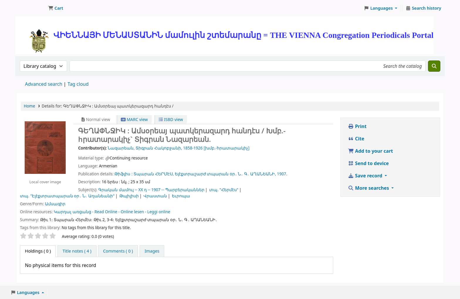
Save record (365, 175)
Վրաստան (155, 196)
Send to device (368, 163)
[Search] (434, 66)
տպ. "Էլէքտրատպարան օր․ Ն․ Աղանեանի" (67, 196)
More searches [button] (369, 188)
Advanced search (43, 84)
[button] (55, 8)
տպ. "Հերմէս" (223, 189)
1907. (282, 174)
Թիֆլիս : (123, 174)
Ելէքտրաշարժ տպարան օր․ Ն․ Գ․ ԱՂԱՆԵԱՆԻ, (225, 174)
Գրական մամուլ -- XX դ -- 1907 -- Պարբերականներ (151, 189)
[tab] (77, 251)
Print (357, 126)
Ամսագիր (55, 203)
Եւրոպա (181, 196)
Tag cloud (78, 84)
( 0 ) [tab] (38, 251)
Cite (356, 138)
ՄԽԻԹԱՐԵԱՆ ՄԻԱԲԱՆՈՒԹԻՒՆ (31, 8)
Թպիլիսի (129, 196)
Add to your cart (370, 151)
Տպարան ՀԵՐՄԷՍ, (153, 174)
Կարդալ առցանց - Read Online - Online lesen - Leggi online (112, 211)
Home (29, 106)
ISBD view (171, 119)
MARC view (134, 119)
